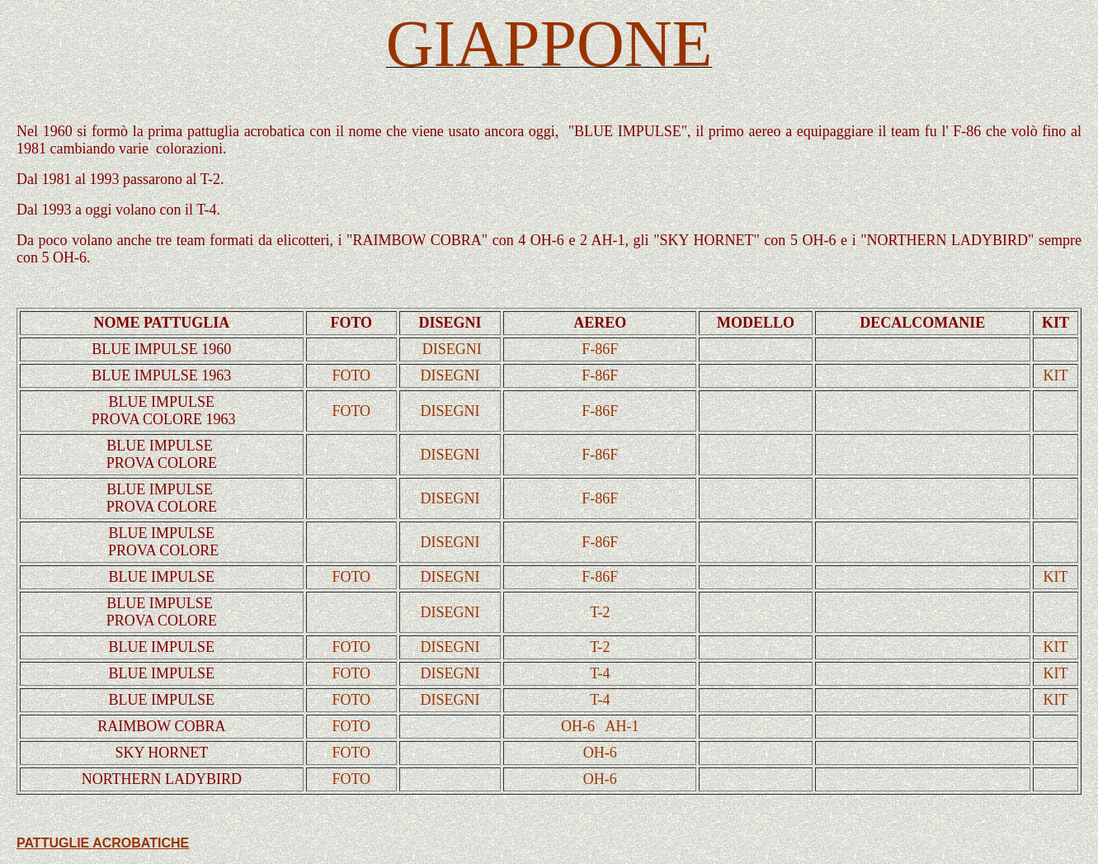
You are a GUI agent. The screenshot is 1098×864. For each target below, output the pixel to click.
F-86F (600, 349)
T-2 (600, 612)
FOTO (351, 375)
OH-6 (578, 726)
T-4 (600, 673)
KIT (1055, 375)
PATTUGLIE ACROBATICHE (102, 843)
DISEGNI (452, 349)
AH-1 (622, 726)
